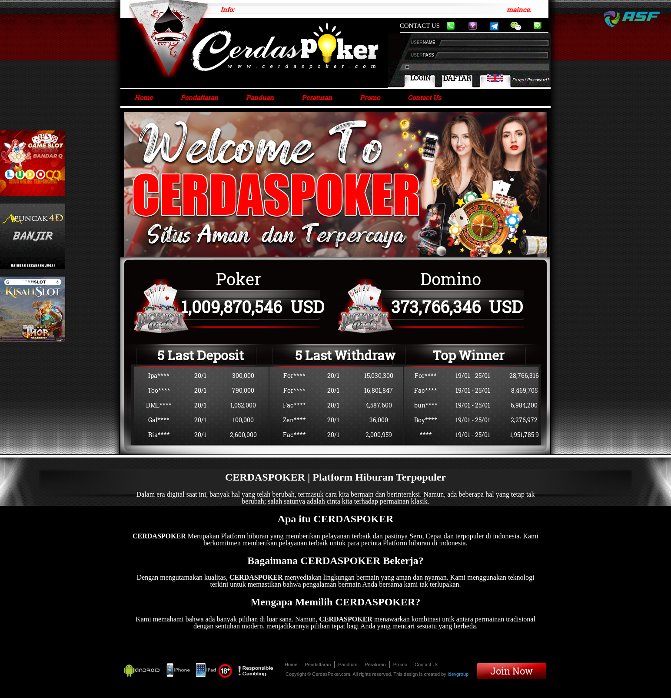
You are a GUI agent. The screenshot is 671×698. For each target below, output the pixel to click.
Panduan (260, 97)
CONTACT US (420, 25)
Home (143, 97)
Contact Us (424, 97)
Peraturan (317, 97)
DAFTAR (457, 78)
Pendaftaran (199, 97)
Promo (370, 97)
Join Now (511, 671)
